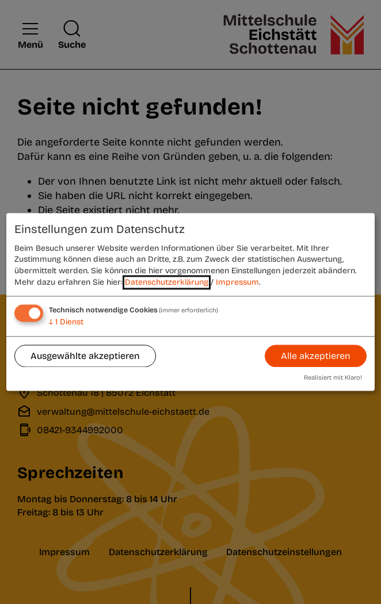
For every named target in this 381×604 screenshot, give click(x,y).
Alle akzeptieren (315, 355)
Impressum (237, 282)
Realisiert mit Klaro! (333, 378)
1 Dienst (66, 322)
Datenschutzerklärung (166, 282)
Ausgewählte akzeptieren (85, 355)
